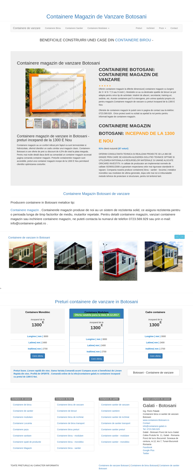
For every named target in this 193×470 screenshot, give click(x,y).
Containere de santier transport (115, 423)
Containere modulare (23, 417)
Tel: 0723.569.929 (151, 429)
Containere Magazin (22, 448)
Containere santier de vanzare (115, 404)
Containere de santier (23, 411)
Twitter (146, 453)
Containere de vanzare (26, 28)
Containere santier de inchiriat (115, 417)
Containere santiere (110, 411)
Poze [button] (162, 28)
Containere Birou (53, 28)
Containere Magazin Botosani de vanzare (96, 194)
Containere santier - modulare (115, 435)
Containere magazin (25, 210)
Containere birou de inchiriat (70, 417)
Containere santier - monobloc (115, 442)
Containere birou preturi (68, 429)
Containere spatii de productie (27, 442)
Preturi (140, 27)
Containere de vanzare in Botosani (29, 237)
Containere (60, 16)
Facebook (147, 447)
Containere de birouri (67, 411)
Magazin (85, 16)
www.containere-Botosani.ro (156, 420)
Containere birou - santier (69, 448)
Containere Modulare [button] (98, 28)
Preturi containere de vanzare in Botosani (96, 301)
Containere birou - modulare (70, 435)
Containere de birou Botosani (144, 465)
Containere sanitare (22, 435)
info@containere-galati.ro (155, 426)
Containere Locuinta (22, 423)
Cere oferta (37, 356)
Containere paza (20, 429)
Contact (174, 28)
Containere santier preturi (113, 429)
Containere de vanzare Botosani (114, 465)
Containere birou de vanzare (70, 404)
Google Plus (148, 450)
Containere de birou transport (71, 423)
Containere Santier (74, 28)
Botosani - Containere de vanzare (153, 372)
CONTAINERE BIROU (133, 40)
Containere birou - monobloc (70, 442)
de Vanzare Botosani (121, 16)
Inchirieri (151, 28)
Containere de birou (22, 404)
